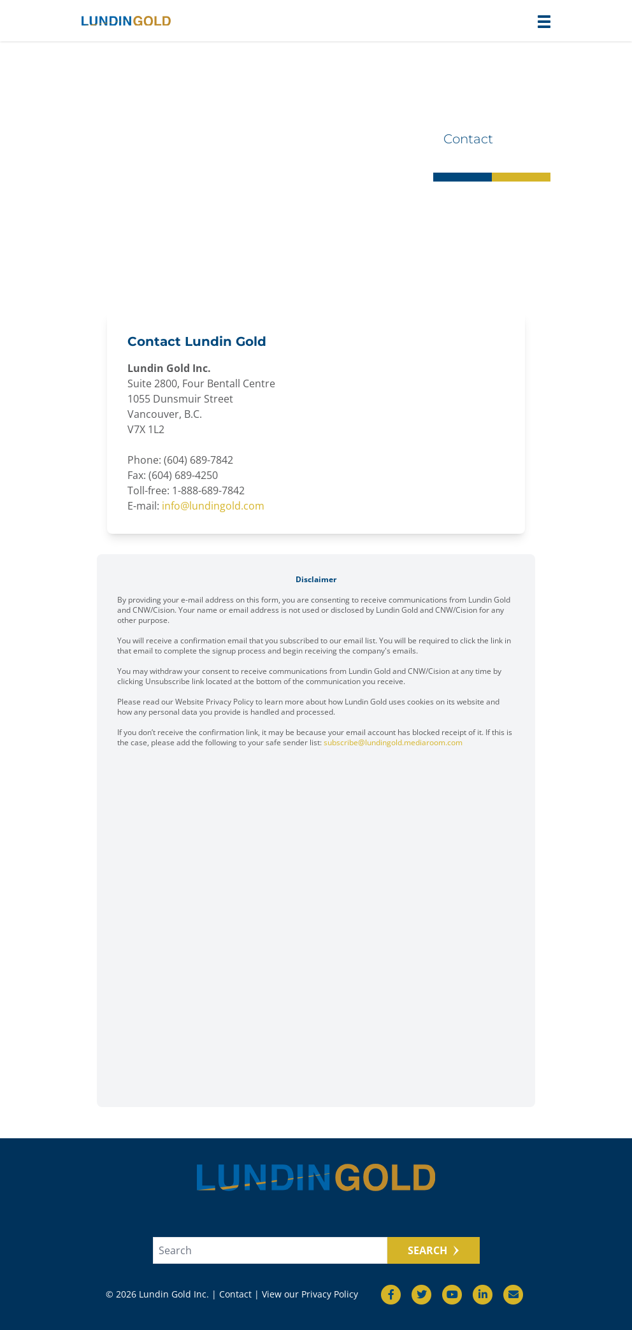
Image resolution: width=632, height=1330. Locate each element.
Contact (235, 1294)
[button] (544, 21)
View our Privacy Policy (310, 1294)
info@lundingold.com (213, 506)
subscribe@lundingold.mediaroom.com (393, 742)
